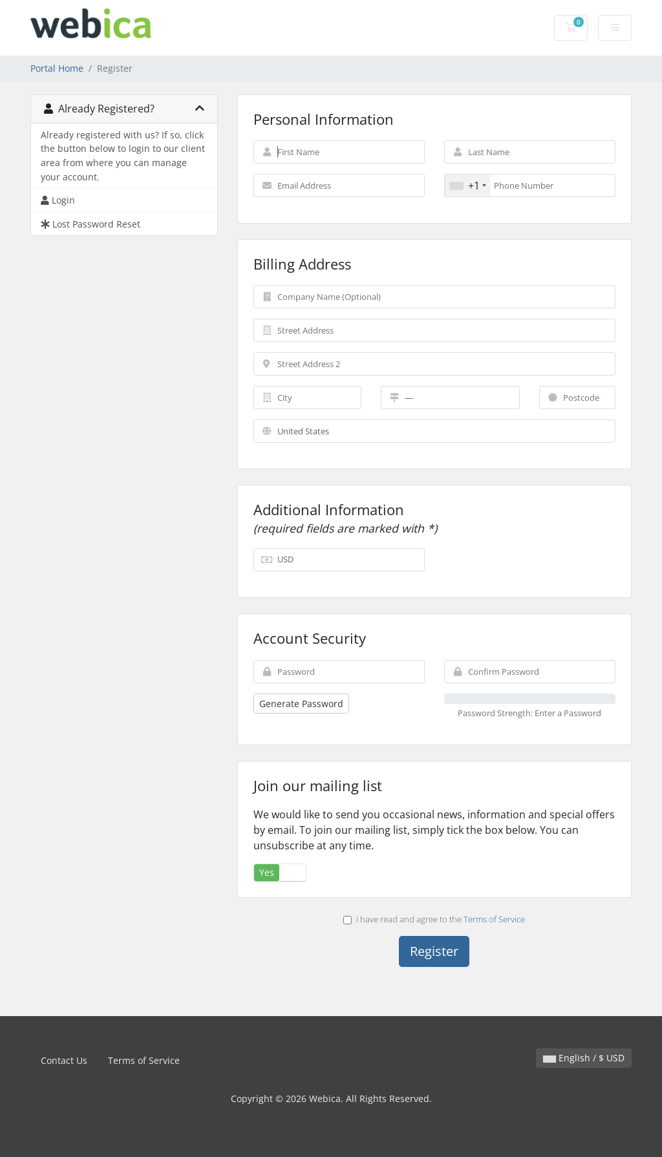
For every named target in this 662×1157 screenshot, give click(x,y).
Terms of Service (494, 919)
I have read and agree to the (434, 919)
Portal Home (56, 68)
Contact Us (64, 1060)
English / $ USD (584, 1058)
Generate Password (301, 703)
